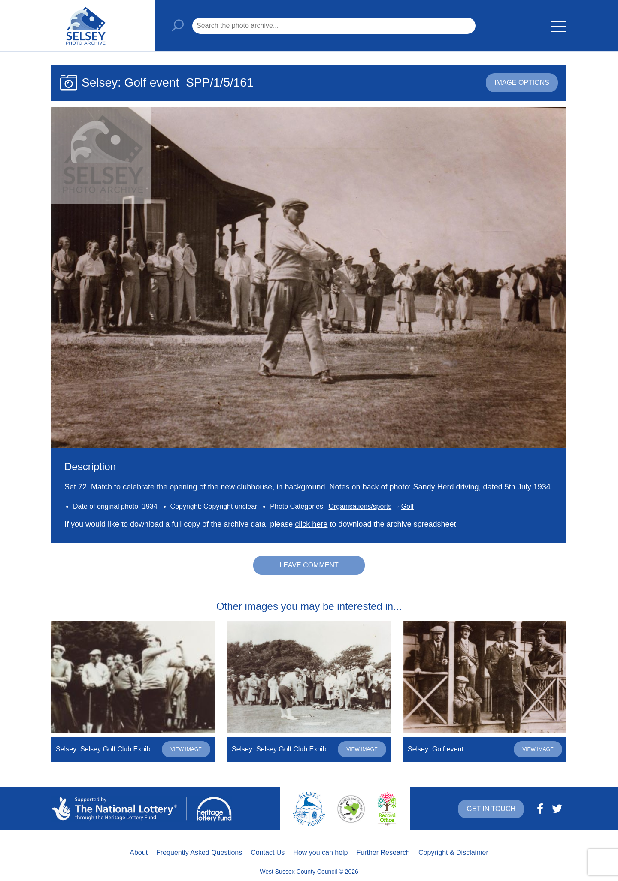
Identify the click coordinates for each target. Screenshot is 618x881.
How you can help (320, 852)
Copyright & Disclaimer (453, 852)
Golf (407, 506)
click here (311, 524)
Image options (521, 82)
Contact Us (268, 852)
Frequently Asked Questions (199, 852)
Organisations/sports (359, 506)
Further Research (383, 852)
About (139, 852)
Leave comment (309, 565)
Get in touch (491, 808)
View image (186, 749)
